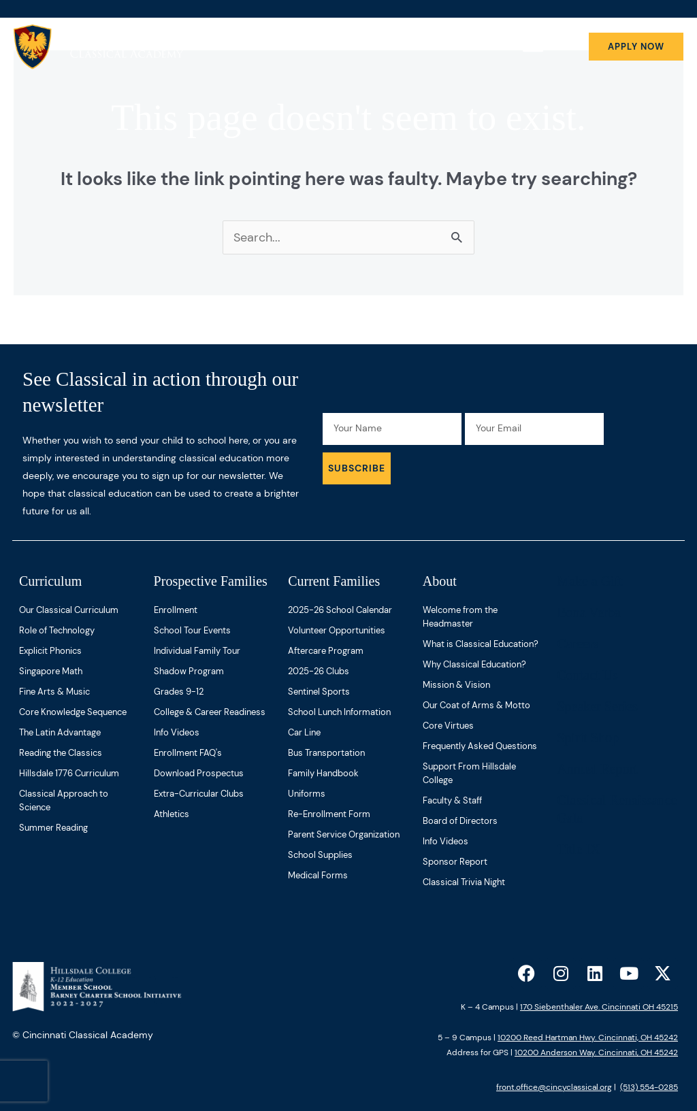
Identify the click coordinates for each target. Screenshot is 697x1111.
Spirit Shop (588, 737)
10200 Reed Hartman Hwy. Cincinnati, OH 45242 (588, 1037)
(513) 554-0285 (649, 1087)
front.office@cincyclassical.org (554, 1087)
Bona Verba (589, 612)
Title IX (578, 849)
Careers (577, 643)
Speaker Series (597, 706)
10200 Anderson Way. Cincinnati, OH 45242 (596, 1052)
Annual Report (597, 768)
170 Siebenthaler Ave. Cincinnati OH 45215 (599, 1006)
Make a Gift (590, 581)
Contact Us (587, 674)
